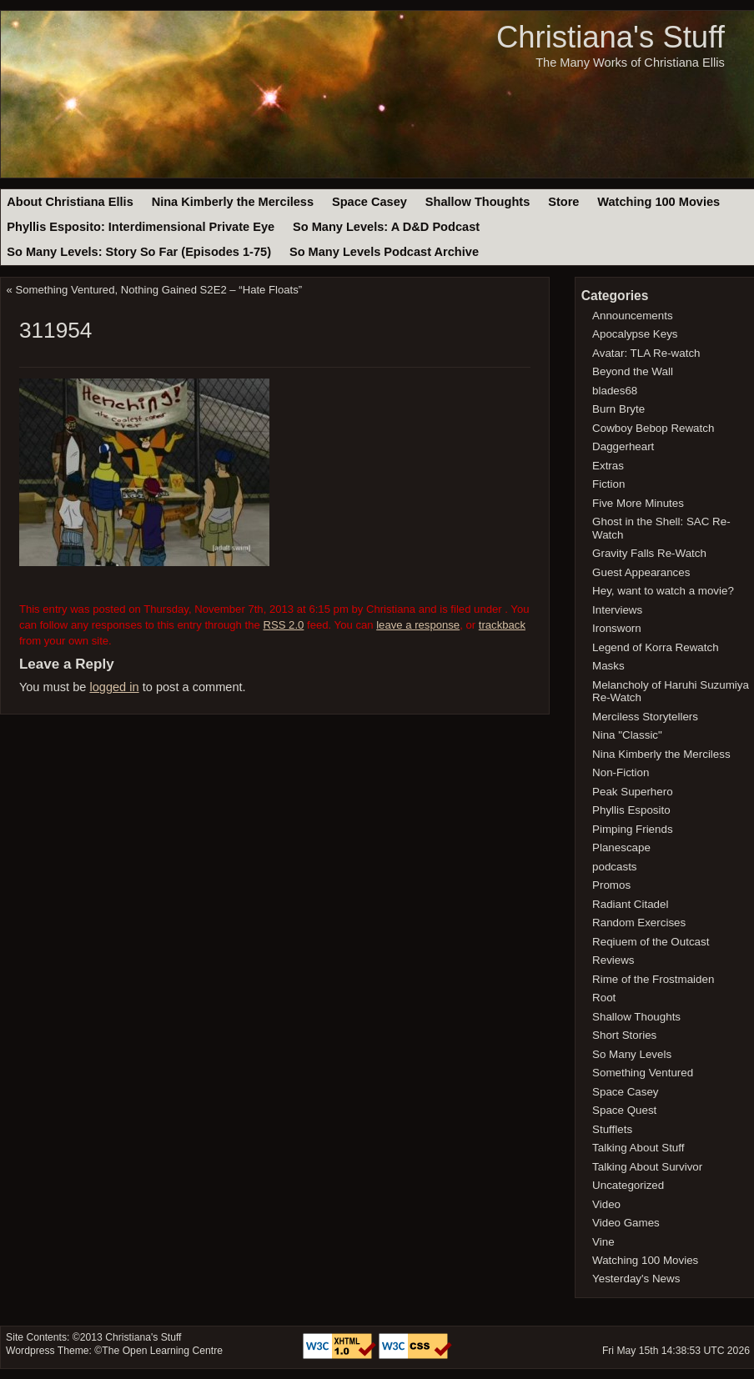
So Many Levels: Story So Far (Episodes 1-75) (139, 251)
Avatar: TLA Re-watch (646, 353)
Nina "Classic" (627, 735)
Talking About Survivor (647, 1167)
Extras (608, 465)
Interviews (617, 610)
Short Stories (624, 1035)
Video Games (626, 1222)
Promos (611, 885)
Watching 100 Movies (658, 201)
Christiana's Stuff (610, 37)
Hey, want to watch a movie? (663, 590)
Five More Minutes (638, 503)
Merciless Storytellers (645, 716)
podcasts (614, 866)
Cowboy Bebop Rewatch (653, 428)
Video (606, 1204)
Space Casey (369, 201)
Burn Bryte (618, 409)
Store (563, 201)
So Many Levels (631, 1054)
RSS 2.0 (283, 625)
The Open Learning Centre (162, 1350)
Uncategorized (628, 1185)
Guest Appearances (641, 572)
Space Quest (624, 1110)
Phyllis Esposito (631, 810)
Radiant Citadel (630, 904)
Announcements (632, 315)
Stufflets (612, 1129)
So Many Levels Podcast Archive (384, 251)
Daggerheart (623, 446)
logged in (113, 687)
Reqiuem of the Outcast (650, 941)
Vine (603, 1242)
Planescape (621, 847)
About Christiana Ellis (70, 201)
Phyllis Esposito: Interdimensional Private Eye (140, 226)
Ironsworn (616, 628)
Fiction (608, 484)
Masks (608, 665)
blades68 (614, 390)
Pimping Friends (632, 829)
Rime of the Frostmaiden (653, 979)
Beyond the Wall (632, 371)
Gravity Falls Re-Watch (649, 553)
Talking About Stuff (638, 1147)
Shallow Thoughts (477, 201)
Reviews (613, 960)
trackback (502, 625)
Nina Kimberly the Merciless (233, 201)
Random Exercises (639, 922)
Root (604, 997)
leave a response (418, 625)
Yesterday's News (636, 1278)
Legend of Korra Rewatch (655, 647)
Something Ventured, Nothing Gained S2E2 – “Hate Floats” (159, 289)
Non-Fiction (620, 772)
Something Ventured (642, 1072)
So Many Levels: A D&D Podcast (386, 226)
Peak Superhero (632, 791)
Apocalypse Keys (634, 334)
